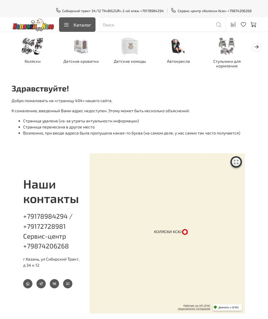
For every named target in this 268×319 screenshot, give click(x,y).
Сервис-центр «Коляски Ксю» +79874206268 (211, 10)
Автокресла (184, 61)
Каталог (77, 25)
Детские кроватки (83, 61)
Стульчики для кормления (235, 64)
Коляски (33, 61)
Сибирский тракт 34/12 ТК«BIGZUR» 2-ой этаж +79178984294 (110, 10)
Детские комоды (134, 61)
